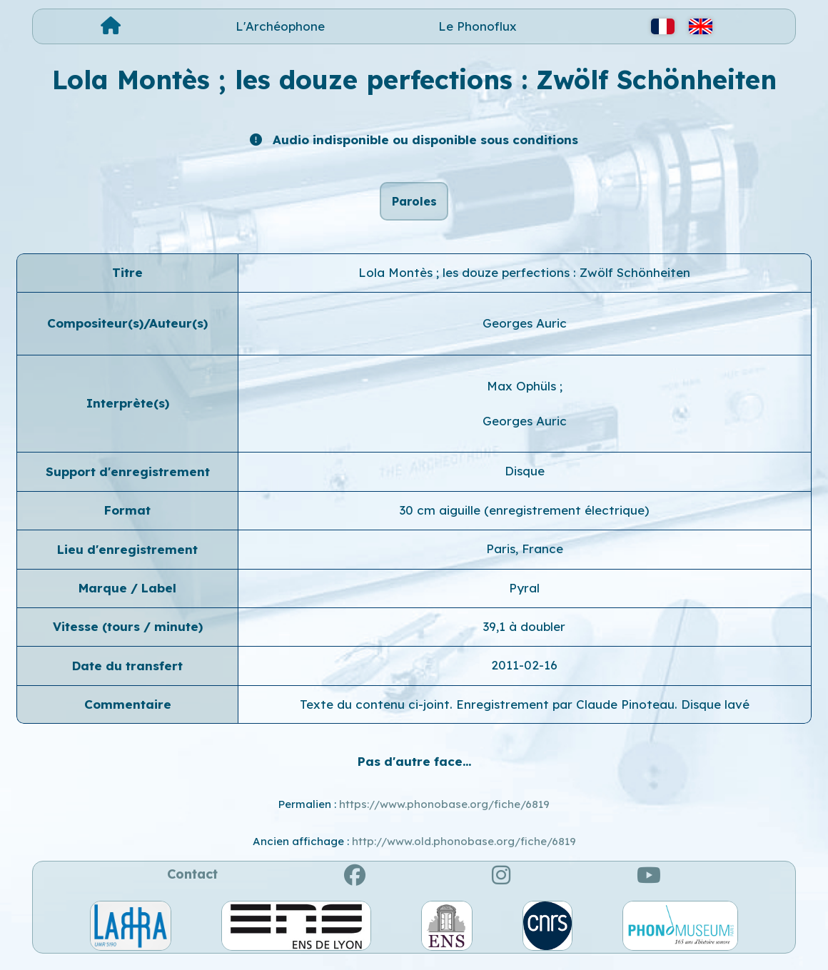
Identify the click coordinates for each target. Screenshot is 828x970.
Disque (525, 479)
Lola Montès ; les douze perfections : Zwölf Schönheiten (524, 280)
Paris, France (524, 556)
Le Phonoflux (477, 26)
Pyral (524, 595)
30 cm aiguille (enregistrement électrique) (524, 517)
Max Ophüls (523, 393)
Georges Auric (525, 330)
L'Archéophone (280, 26)
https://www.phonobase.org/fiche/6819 (444, 812)
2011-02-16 (524, 673)
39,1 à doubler (524, 634)
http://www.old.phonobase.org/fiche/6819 (464, 849)
